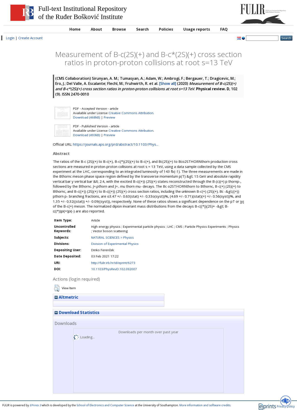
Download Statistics (77, 312)
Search (142, 29)
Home (75, 29)
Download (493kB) (86, 135)
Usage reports (196, 29)
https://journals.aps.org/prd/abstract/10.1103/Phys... (115, 144)
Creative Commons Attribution (131, 113)
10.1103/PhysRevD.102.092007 (114, 269)
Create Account (30, 37)
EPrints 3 (35, 405)
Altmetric (66, 297)
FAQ (224, 29)
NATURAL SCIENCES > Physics (112, 237)
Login (10, 37)
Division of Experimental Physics (115, 244)
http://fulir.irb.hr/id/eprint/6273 (113, 263)
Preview (109, 117)
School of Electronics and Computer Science (105, 405)
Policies (166, 29)
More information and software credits (204, 405)
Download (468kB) (86, 117)
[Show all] (167, 83)
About (96, 29)
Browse (119, 29)
